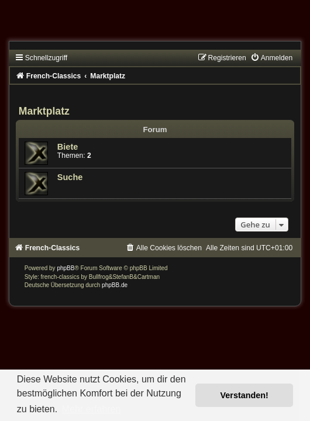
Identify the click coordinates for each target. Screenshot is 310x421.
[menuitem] (271, 58)
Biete (67, 146)
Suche (70, 177)
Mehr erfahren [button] (91, 409)
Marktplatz (44, 111)
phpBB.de (115, 285)
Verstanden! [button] (244, 395)
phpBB (65, 268)
